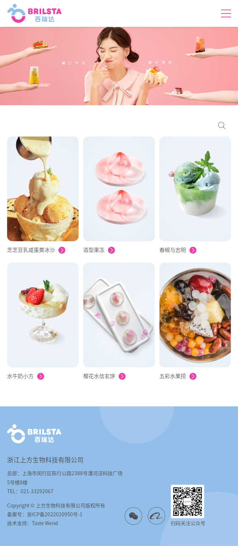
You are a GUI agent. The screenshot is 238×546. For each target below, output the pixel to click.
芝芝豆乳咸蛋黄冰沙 (36, 250)
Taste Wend (45, 523)
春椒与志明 (178, 250)
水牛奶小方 (25, 376)
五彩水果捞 (178, 376)
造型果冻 (99, 250)
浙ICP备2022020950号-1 (55, 514)
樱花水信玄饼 (104, 376)
